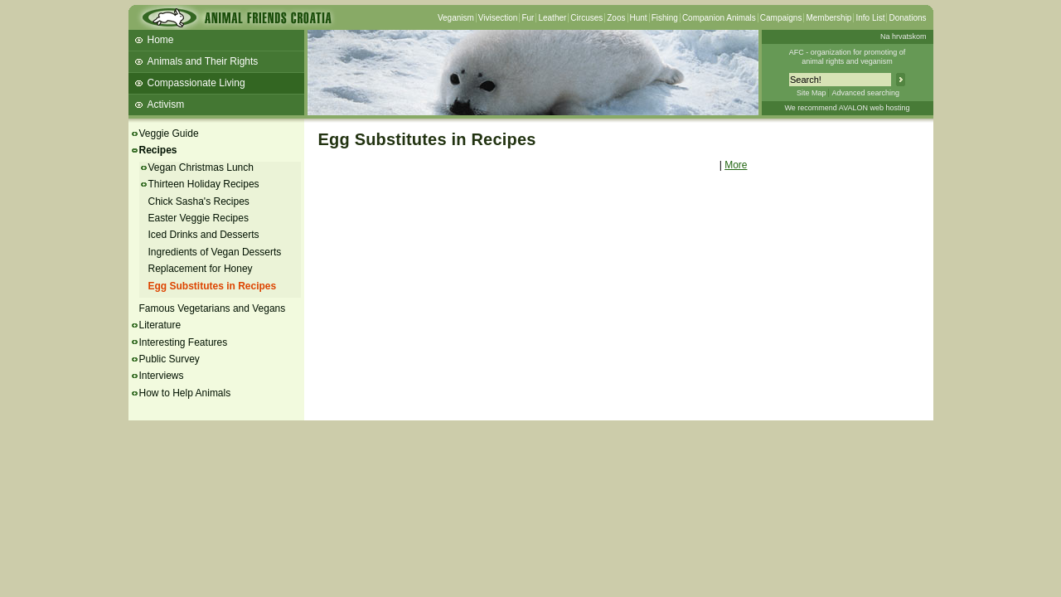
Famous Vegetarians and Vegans (212, 308)
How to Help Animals (185, 393)
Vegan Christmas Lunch (201, 167)
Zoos (616, 17)
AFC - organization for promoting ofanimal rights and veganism (847, 57)
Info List (869, 17)
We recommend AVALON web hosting (846, 108)
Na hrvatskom (903, 36)
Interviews (161, 375)
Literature (160, 325)
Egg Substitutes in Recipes (212, 286)
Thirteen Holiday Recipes (203, 184)
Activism (166, 104)
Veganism (456, 17)
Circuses (586, 17)
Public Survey (169, 359)
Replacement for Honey (200, 268)
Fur (527, 17)
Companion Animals (719, 17)
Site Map (811, 93)
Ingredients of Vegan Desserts (215, 252)
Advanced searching (865, 93)
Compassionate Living (196, 83)
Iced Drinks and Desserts (203, 234)
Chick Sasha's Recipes (199, 201)
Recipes (158, 150)
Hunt (638, 17)
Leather (552, 17)
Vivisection (498, 17)
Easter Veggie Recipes (198, 218)
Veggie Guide (169, 133)
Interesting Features (183, 342)
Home (161, 40)
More (735, 165)
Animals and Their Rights (203, 61)
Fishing (665, 17)
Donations (907, 17)
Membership (828, 17)
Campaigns (781, 17)
